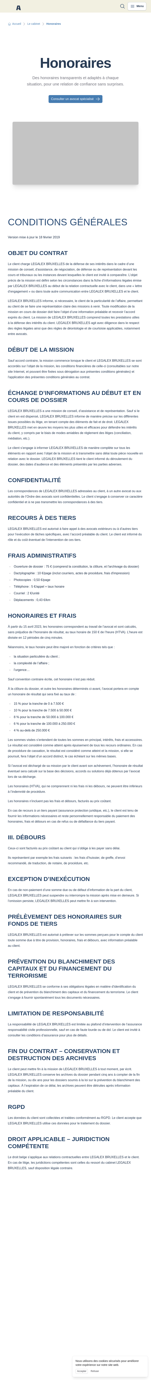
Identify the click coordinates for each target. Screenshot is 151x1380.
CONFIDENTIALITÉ (34, 480)
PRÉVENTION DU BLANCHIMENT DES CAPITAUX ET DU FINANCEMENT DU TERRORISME (61, 968)
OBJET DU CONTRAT (38, 253)
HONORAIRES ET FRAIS (42, 615)
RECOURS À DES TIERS (42, 518)
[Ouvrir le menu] (137, 6)
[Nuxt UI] (18, 6)
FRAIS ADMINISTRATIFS (42, 555)
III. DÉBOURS (27, 837)
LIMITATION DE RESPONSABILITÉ (56, 1013)
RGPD (16, 1107)
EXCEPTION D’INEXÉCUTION (49, 879)
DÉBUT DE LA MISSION (41, 349)
